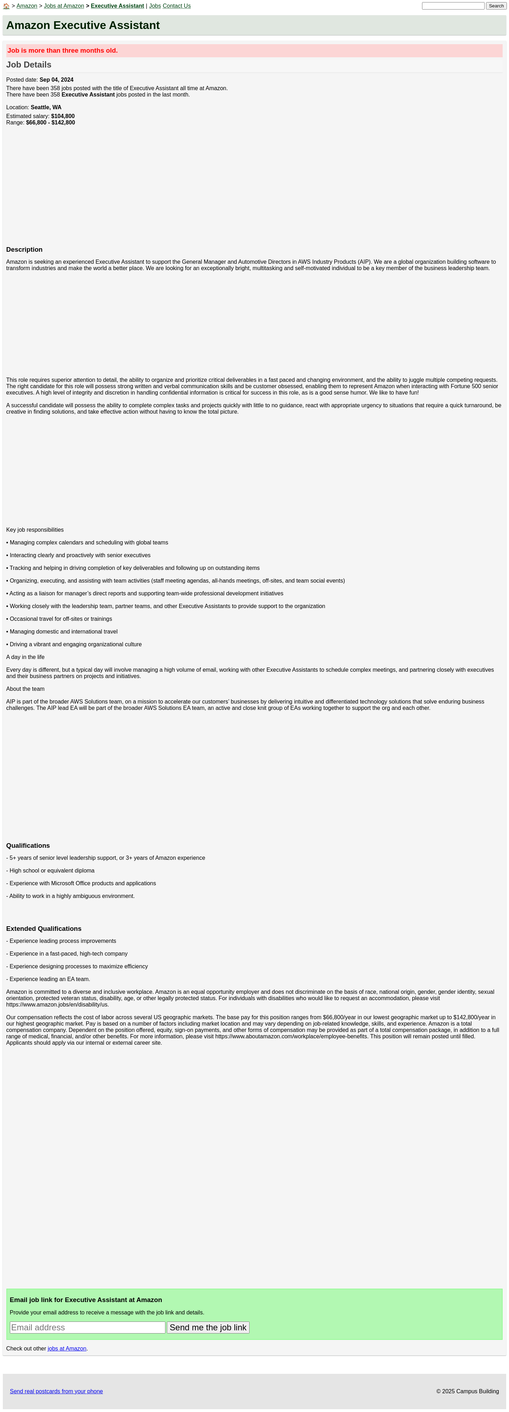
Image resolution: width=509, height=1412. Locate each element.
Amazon (27, 6)
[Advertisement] (218, 189)
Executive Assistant (117, 6)
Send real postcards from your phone (56, 1391)
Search (496, 5)
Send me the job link (208, 1327)
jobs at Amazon (67, 1349)
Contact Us (177, 6)
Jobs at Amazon (64, 6)
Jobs (155, 6)
